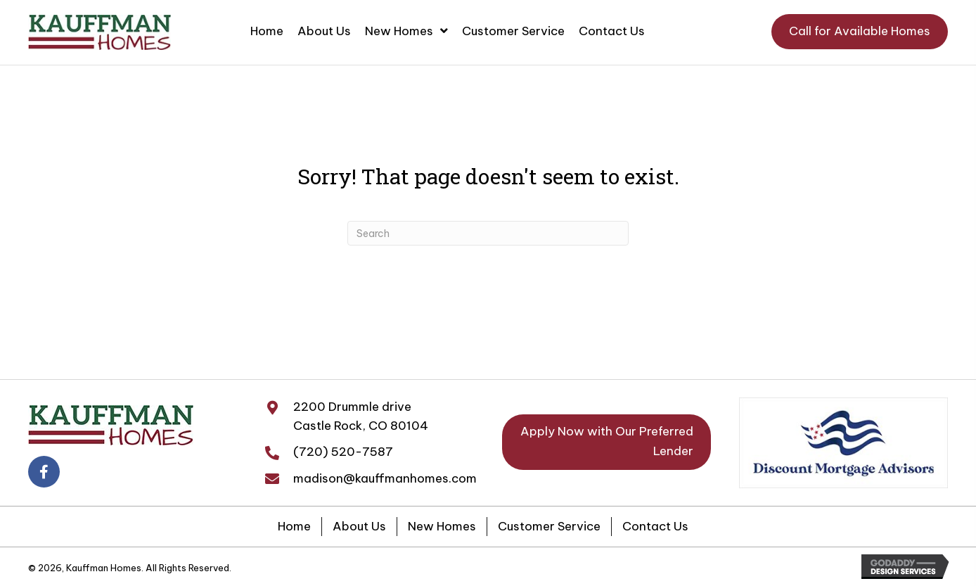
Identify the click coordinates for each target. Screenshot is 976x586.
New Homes (442, 526)
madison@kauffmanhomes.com (385, 478)
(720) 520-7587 (343, 451)
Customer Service (549, 526)
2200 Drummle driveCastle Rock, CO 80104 (360, 416)
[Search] (488, 233)
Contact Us (655, 526)
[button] (859, 31)
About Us (359, 526)
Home (294, 526)
